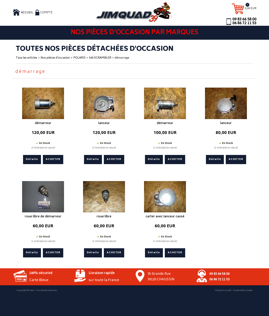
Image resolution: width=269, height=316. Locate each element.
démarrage (122, 58)
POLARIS (79, 58)
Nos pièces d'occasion (55, 58)
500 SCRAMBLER (100, 58)
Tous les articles (26, 58)
